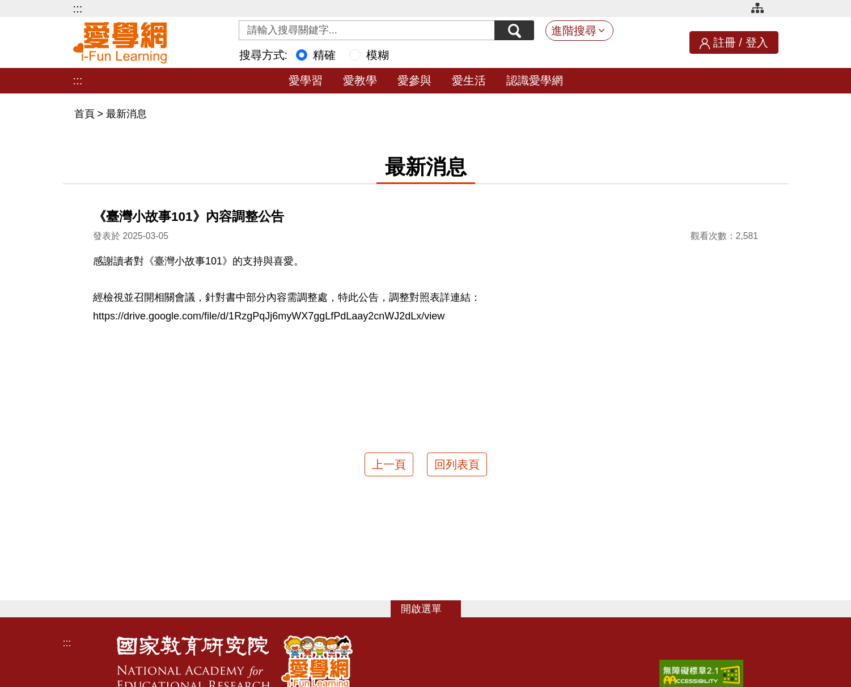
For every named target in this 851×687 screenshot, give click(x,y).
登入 (757, 42)
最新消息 (126, 114)
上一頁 (389, 464)
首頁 (86, 114)
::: (78, 8)
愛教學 (360, 80)
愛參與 (414, 80)
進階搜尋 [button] (573, 30)
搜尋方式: (263, 55)
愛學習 (306, 80)
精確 (324, 55)
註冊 (724, 42)
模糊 (377, 55)
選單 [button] (431, 609)
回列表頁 (457, 464)
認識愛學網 (534, 80)
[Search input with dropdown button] (367, 30)
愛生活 (469, 80)
